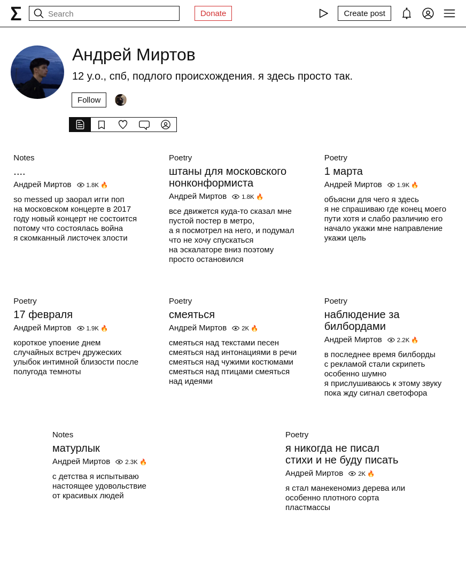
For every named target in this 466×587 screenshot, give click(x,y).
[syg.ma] (16, 13)
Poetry (180, 157)
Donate (213, 13)
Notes (23, 157)
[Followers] (121, 100)
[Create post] (364, 13)
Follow (88, 99)
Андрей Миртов (42, 184)
